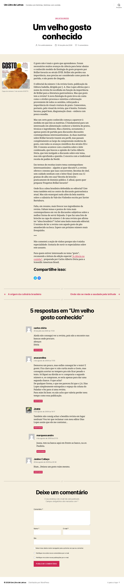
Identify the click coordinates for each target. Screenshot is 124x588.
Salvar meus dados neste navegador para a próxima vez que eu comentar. (59, 548)
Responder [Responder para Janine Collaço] (38, 472)
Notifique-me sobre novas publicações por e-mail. (52, 557)
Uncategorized (62, 18)
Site (35, 538)
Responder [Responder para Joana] (38, 427)
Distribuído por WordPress (38, 582)
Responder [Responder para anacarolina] (38, 401)
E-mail (66, 529)
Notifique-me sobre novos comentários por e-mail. (52, 553)
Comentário (38, 509)
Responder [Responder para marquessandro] (41, 451)
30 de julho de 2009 (65, 45)
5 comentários (83, 45)
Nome (36, 529)
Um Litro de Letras (13, 5)
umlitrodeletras (46, 45)
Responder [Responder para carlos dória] (38, 350)
